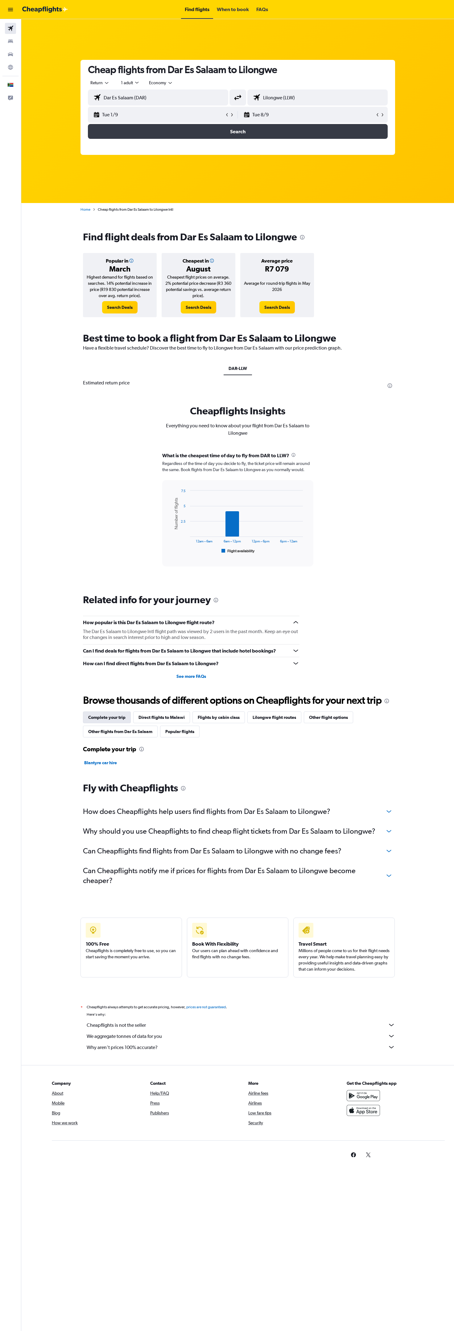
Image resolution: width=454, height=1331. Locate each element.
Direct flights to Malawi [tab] (161, 717)
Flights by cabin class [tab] (219, 717)
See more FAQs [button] (191, 676)
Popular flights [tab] (179, 731)
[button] (10, 9)
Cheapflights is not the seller (241, 1025)
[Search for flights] (10, 28)
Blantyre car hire (100, 762)
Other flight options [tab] (328, 717)
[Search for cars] (10, 54)
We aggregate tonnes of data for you (241, 1036)
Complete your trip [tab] (107, 717)
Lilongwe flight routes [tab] (274, 717)
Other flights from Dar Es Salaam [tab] (120, 731)
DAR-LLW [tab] (238, 368)
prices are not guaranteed (206, 1007)
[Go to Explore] (10, 67)
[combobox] (100, 83)
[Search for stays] (10, 41)
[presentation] (302, 237)
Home (85, 209)
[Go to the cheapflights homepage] (45, 9)
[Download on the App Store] (363, 1110)
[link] (120, 307)
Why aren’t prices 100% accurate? (241, 1047)
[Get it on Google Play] (363, 1095)
